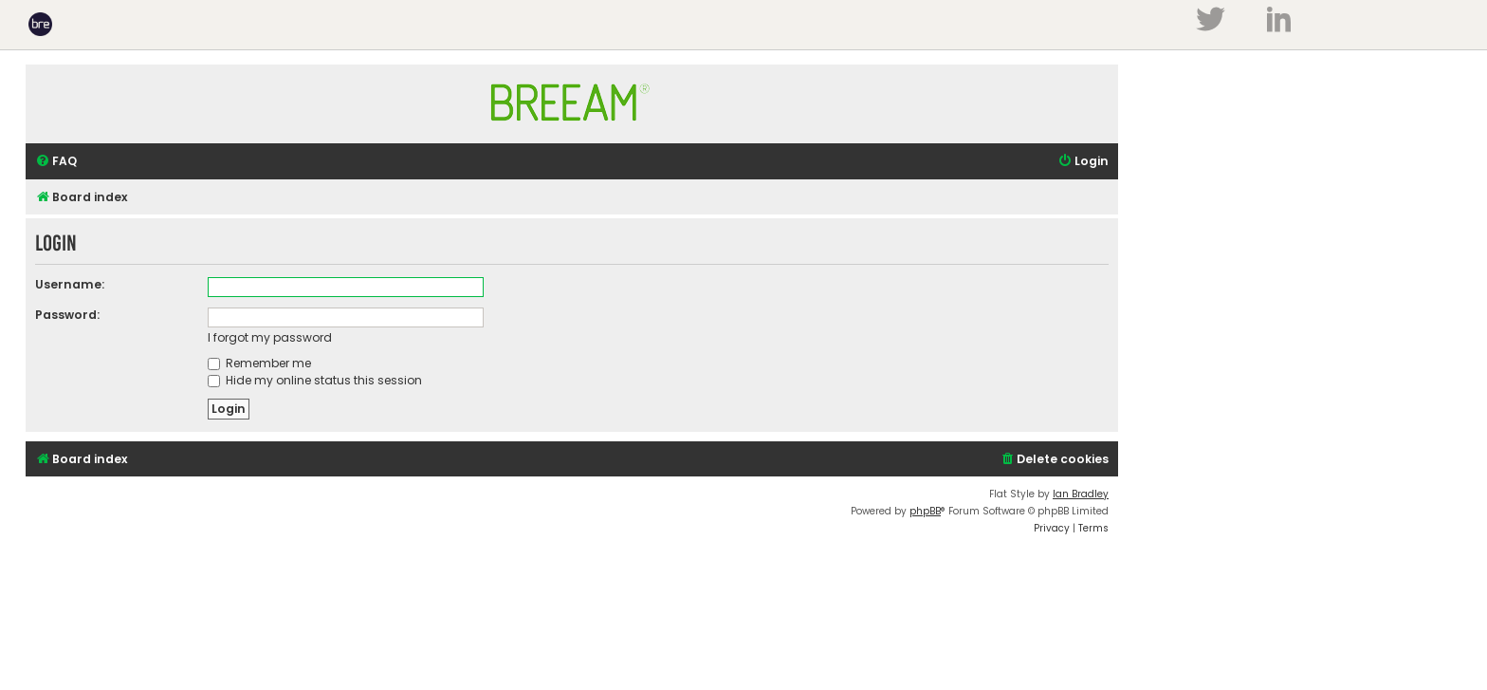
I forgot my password (270, 337)
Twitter (1210, 19)
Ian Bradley (1081, 494)
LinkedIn (1279, 19)
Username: (69, 284)
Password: (67, 315)
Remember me (259, 363)
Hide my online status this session (315, 380)
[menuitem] (56, 162)
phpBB (925, 511)
